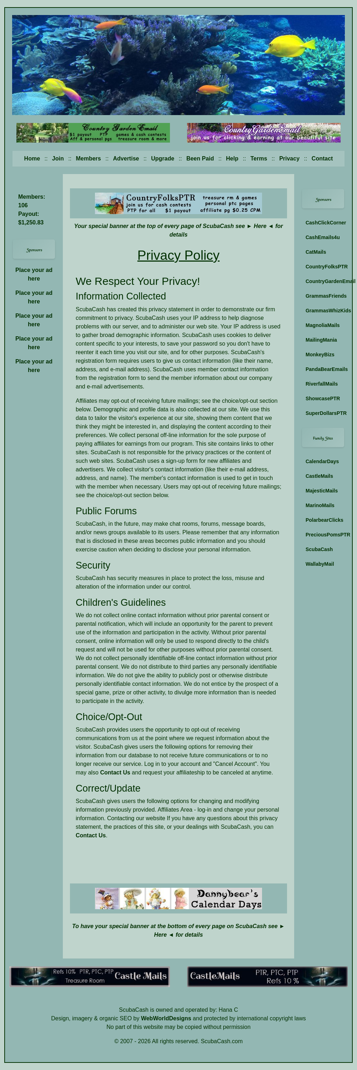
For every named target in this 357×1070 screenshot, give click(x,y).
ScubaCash (319, 549)
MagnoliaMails (323, 325)
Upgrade (162, 158)
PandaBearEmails (325, 369)
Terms (259, 158)
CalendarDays (322, 461)
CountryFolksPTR (325, 266)
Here (260, 226)
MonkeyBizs (320, 354)
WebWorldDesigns (166, 1018)
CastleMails (319, 476)
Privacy (289, 158)
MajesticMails (322, 491)
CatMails (316, 252)
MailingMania (321, 340)
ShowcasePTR (323, 398)
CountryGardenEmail (325, 281)
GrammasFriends (325, 296)
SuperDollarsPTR (325, 413)
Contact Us (115, 772)
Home (32, 158)
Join (58, 158)
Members (88, 158)
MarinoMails (320, 505)
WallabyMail (320, 564)
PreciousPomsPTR (325, 535)
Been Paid (200, 158)
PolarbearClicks (324, 520)
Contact (322, 158)
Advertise (126, 158)
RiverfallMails (322, 384)
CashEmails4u (323, 237)
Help (232, 158)
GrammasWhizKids (325, 310)
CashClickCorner (325, 223)
